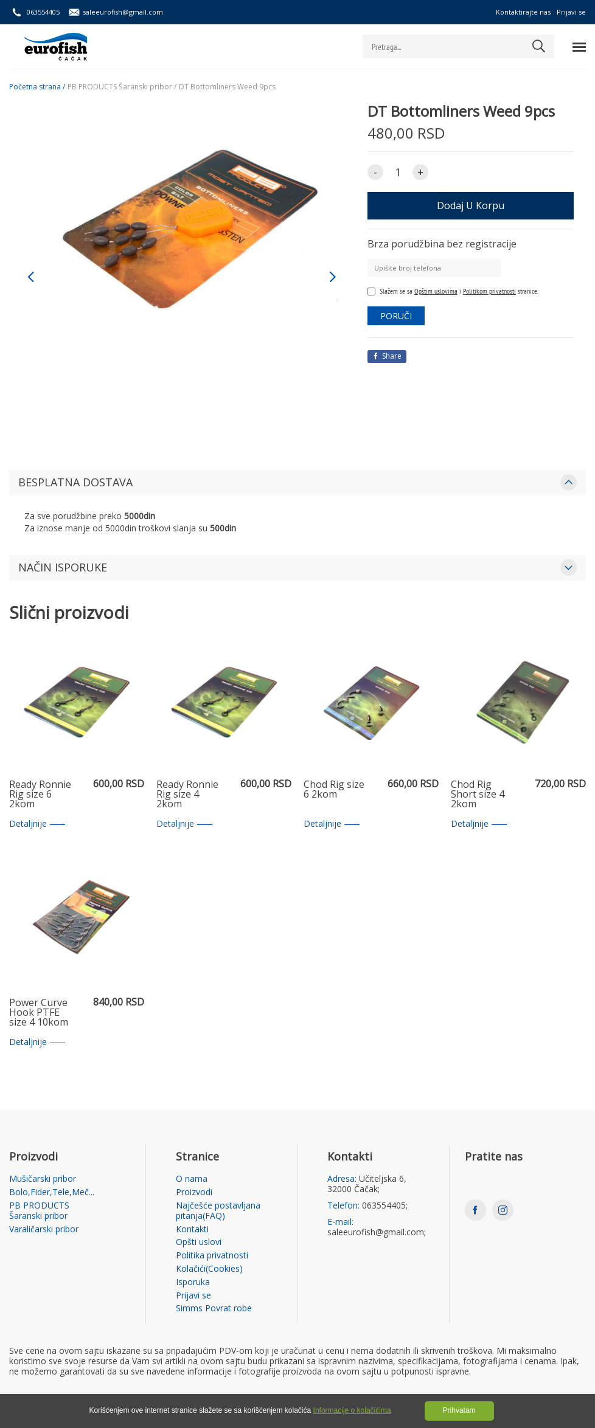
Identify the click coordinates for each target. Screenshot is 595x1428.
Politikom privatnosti (489, 290)
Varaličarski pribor (43, 1229)
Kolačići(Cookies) (209, 1269)
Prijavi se (571, 12)
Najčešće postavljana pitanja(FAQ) (218, 1211)
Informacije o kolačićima (352, 1410)
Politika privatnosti (212, 1255)
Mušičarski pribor (42, 1179)
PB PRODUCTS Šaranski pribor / (122, 87)
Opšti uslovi (198, 1242)
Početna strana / (37, 87)
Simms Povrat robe (214, 1308)
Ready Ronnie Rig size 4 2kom (187, 794)
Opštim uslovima (436, 290)
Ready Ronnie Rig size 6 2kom (40, 794)
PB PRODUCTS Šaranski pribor (39, 1211)
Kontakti (192, 1229)
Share (387, 356)
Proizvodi (194, 1192)
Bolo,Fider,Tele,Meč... (51, 1192)
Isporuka (193, 1282)
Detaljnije (37, 824)
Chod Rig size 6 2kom (334, 790)
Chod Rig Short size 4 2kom (477, 794)
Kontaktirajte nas (523, 12)
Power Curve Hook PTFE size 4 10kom (38, 1013)
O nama (191, 1179)
